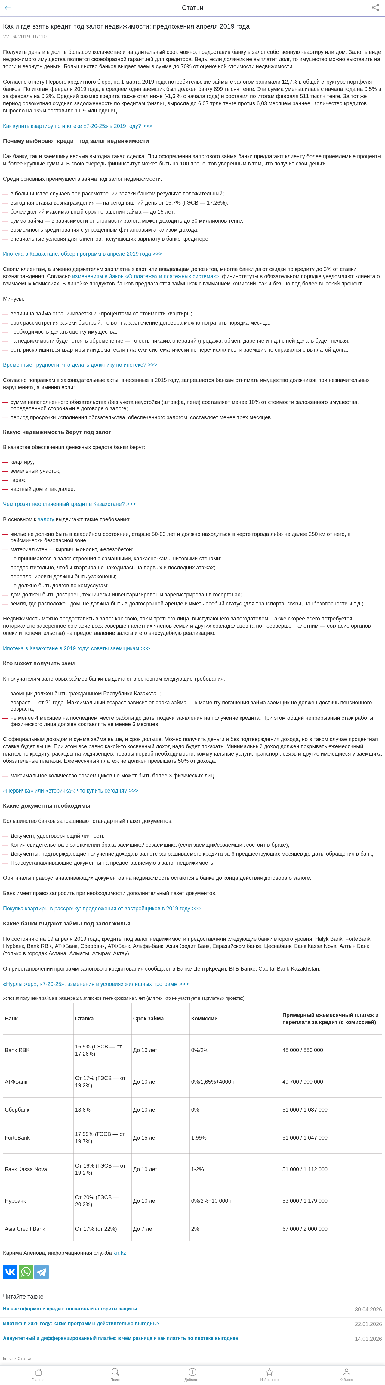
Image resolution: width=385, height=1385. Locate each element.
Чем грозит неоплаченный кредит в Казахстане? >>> (69, 504)
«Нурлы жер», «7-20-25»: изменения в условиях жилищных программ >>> (96, 984)
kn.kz (119, 1253)
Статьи (24, 1358)
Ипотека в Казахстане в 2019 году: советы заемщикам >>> (76, 648)
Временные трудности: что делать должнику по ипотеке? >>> (80, 365)
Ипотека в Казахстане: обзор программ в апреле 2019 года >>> (82, 254)
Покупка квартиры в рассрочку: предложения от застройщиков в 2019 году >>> (102, 909)
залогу (46, 519)
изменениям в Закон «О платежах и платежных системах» (145, 276)
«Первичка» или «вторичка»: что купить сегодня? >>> (70, 791)
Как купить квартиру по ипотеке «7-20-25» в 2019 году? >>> (77, 126)
